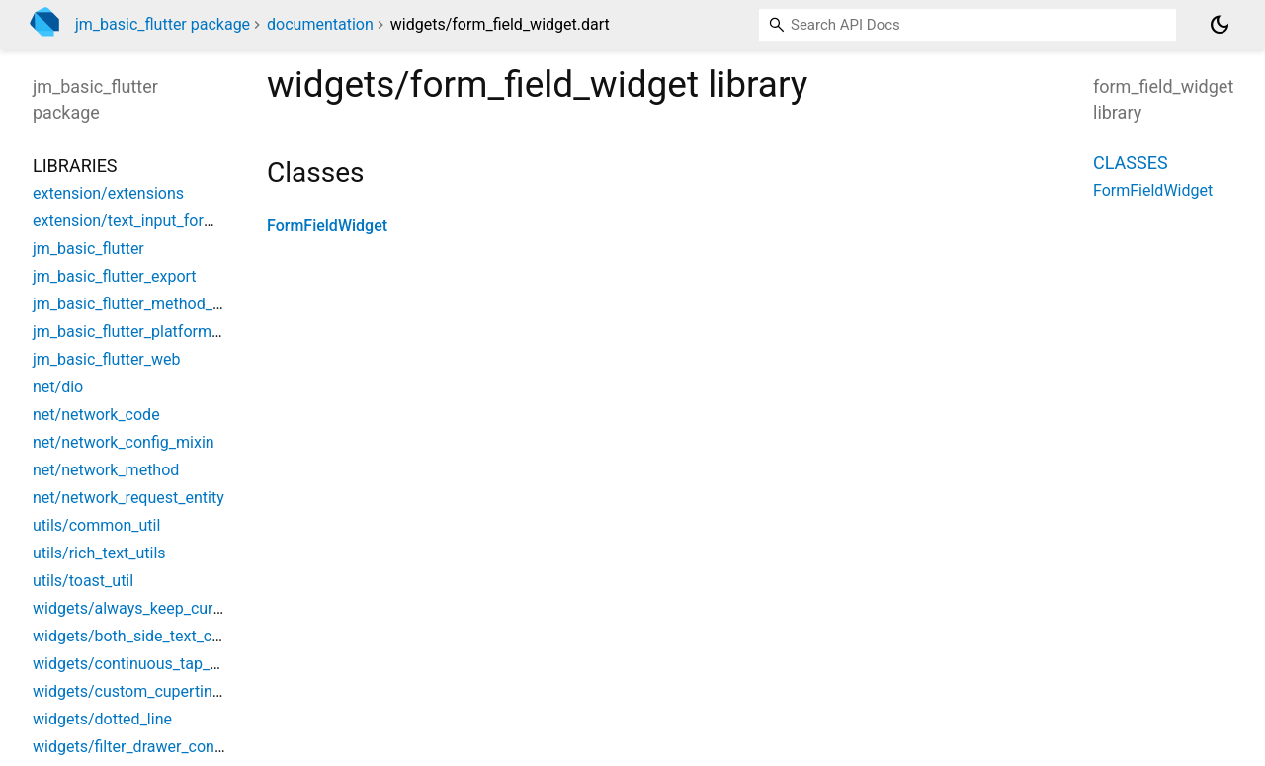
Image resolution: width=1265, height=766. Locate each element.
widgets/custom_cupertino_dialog (152, 691)
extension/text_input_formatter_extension (179, 221)
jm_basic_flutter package (162, 24)
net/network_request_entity (128, 497)
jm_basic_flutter (88, 248)
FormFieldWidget (327, 225)
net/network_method (106, 470)
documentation (320, 24)
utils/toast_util (83, 580)
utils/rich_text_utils (99, 553)
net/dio (58, 387)
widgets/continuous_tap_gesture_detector (180, 663)
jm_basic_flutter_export (115, 276)
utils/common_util (96, 525)
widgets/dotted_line (102, 719)
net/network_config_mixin (123, 442)
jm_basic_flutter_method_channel (150, 304)
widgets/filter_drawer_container (144, 746)
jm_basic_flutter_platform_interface (157, 331)
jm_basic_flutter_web (107, 359)
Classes (1130, 162)
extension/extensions (108, 193)
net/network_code (96, 414)
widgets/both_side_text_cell (130, 636)
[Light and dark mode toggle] (1219, 25)
